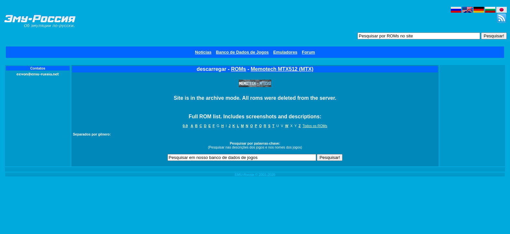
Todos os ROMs (314, 126)
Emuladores (285, 52)
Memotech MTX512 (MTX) (282, 69)
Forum (308, 52)
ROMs (238, 69)
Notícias (203, 52)
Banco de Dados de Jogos (242, 52)
